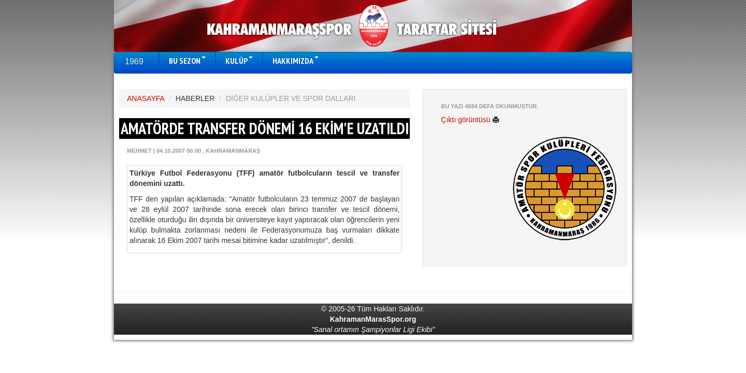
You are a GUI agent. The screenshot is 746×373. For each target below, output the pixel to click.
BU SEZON (187, 60)
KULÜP (239, 60)
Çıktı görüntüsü (470, 120)
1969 (134, 61)
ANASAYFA (145, 98)
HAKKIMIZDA (295, 60)
